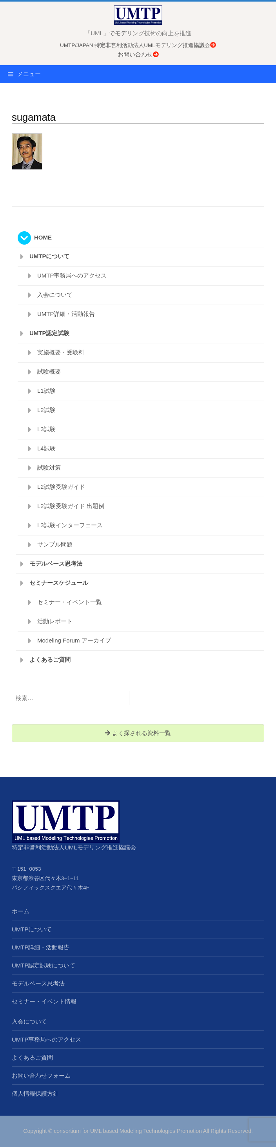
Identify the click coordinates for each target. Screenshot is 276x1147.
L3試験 (46, 429)
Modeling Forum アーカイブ (74, 640)
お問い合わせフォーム (41, 1075)
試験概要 (49, 371)
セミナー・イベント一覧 (69, 602)
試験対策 (49, 467)
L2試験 (46, 410)
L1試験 (46, 390)
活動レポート (55, 621)
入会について (55, 294)
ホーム (20, 911)
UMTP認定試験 (49, 333)
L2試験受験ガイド (61, 486)
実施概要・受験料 (60, 352)
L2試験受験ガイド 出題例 (70, 506)
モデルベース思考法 (55, 563)
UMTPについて (49, 256)
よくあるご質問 (50, 659)
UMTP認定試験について (44, 965)
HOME (43, 237)
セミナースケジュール (58, 582)
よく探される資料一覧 (138, 733)
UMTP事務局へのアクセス (72, 275)
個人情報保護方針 (35, 1093)
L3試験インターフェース (70, 525)
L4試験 (46, 448)
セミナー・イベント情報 (44, 1001)
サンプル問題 (55, 544)
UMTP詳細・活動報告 (66, 313)
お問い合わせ (138, 54)
